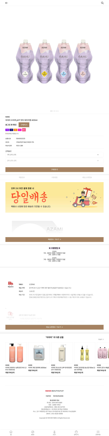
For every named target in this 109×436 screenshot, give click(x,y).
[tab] (51, 111)
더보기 (101, 339)
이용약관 (48, 396)
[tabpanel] (54, 60)
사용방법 (54, 177)
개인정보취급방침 (58, 396)
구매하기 (24, 125)
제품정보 (22, 177)
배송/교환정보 (87, 177)
